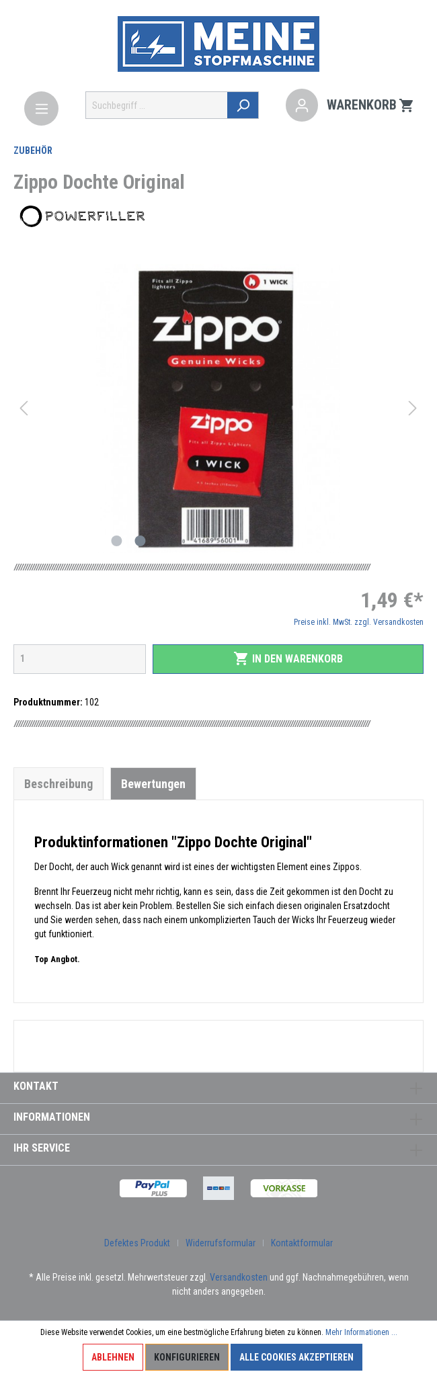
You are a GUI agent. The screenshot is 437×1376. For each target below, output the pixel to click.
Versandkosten (239, 1277)
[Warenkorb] (371, 105)
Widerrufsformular (220, 1243)
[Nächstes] (413, 408)
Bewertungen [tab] (153, 784)
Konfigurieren (187, 1357)
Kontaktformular (302, 1243)
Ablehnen (112, 1357)
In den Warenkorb (288, 658)
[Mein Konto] (302, 105)
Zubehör (32, 150)
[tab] (58, 783)
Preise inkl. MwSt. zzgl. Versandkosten (359, 622)
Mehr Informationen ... (361, 1332)
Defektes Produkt (137, 1243)
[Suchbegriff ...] (156, 105)
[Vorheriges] (23, 408)
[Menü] (41, 108)
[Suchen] (243, 105)
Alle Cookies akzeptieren (296, 1357)
